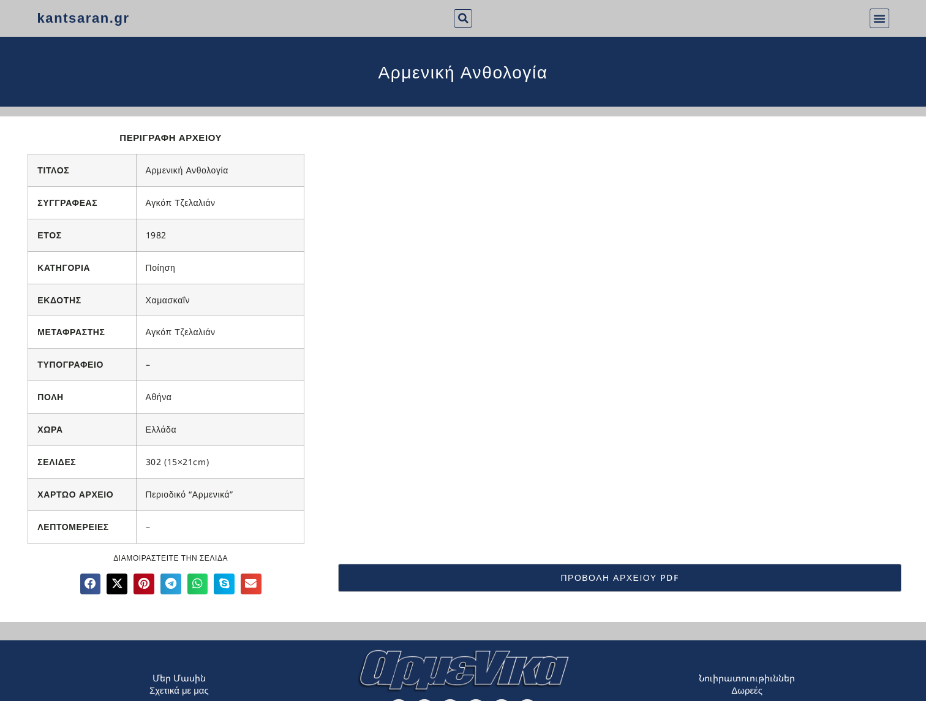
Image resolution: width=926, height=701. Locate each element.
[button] (463, 18)
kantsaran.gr (83, 18)
